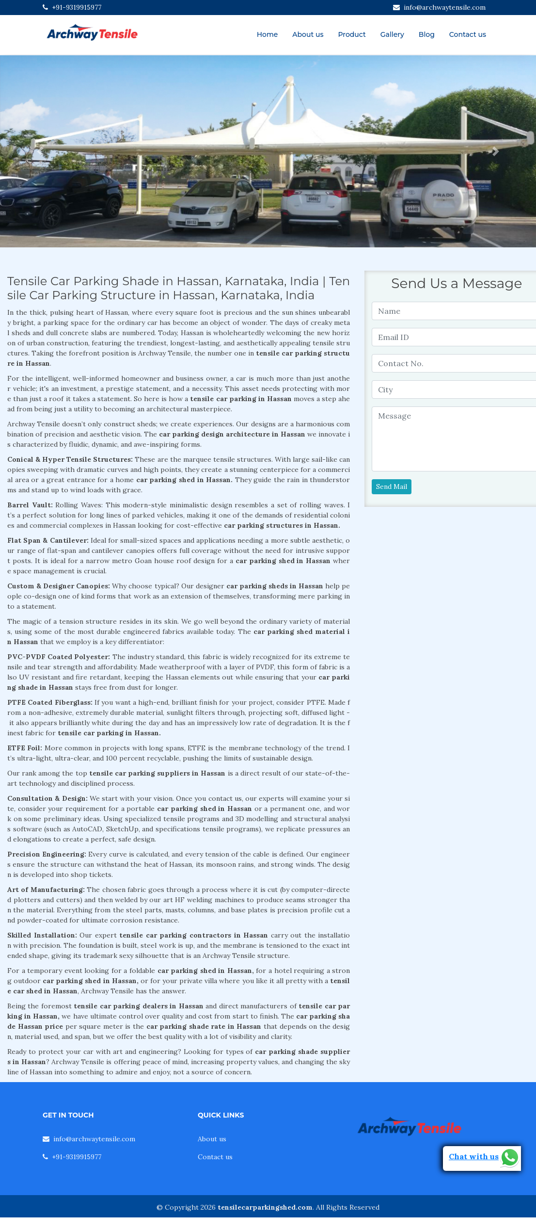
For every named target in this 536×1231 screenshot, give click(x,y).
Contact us (467, 34)
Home (267, 34)
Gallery (392, 34)
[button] (40, 151)
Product (351, 34)
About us (307, 34)
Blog (427, 34)
